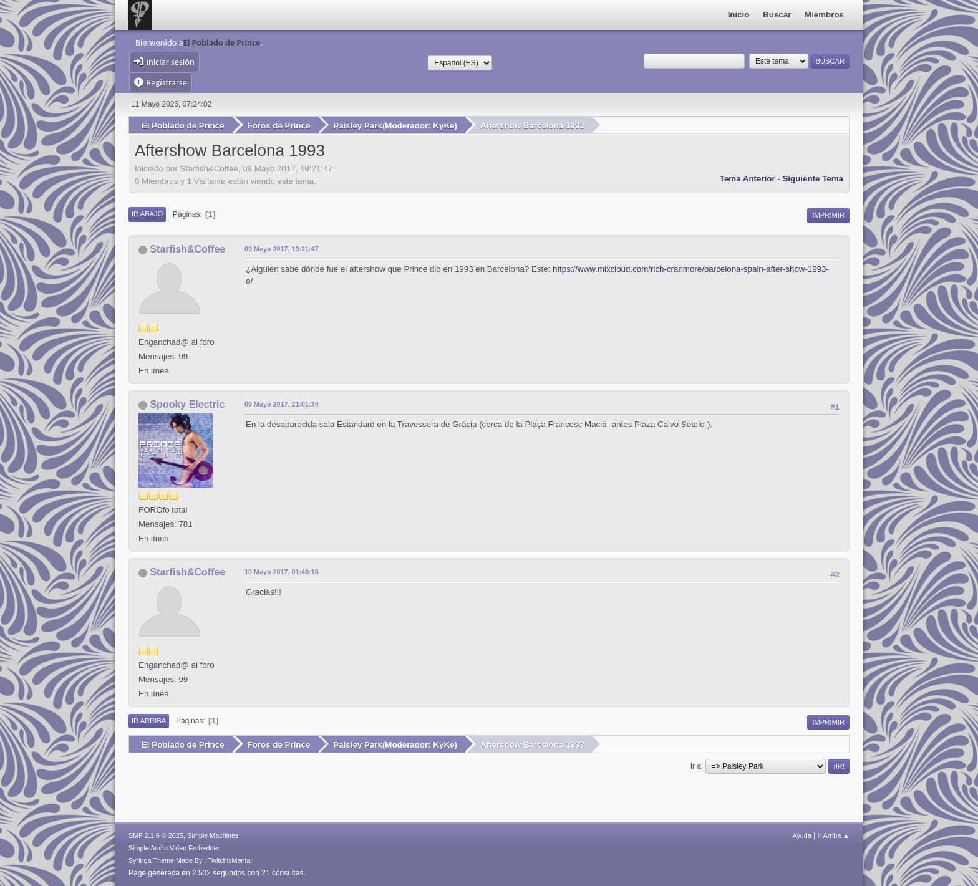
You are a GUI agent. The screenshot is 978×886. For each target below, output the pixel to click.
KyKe (443, 125)
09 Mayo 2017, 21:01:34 (281, 404)
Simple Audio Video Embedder (174, 848)
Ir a (695, 765)
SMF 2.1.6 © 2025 (155, 835)
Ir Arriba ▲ (834, 835)
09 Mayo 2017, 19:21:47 (281, 249)
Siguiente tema (812, 178)
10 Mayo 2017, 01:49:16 (281, 571)
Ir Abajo (147, 214)
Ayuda (801, 835)
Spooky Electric (187, 404)
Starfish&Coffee (187, 249)
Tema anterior (747, 178)
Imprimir (828, 215)
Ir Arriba (149, 721)
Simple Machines (212, 835)
